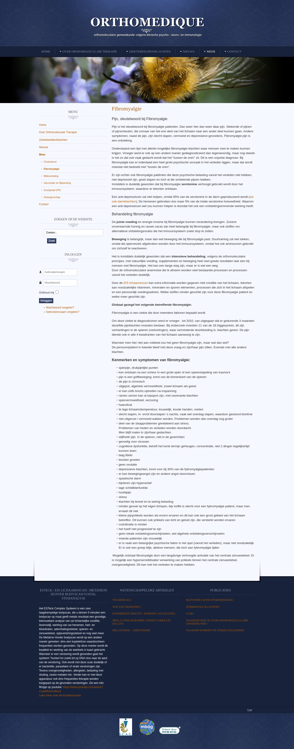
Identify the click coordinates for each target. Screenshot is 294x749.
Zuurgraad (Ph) (52, 190)
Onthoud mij (46, 292)
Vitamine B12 (122, 600)
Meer (42, 154)
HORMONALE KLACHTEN (202, 606)
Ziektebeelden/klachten (53, 139)
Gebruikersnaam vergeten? (62, 312)
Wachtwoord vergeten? (60, 307)
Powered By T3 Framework (147, 740)
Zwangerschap (52, 197)
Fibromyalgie (126, 109)
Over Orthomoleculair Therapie (58, 132)
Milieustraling (51, 176)
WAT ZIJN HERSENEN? (127, 606)
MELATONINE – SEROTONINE (131, 630)
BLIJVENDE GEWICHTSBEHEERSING (209, 600)
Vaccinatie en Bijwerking (57, 182)
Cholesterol (50, 161)
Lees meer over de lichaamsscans (60, 695)
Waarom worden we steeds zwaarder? (215, 630)
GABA (190, 613)
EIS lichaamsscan (136, 283)
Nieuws (43, 147)
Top (249, 710)
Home (42, 125)
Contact (43, 204)
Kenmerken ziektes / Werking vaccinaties (144, 613)
